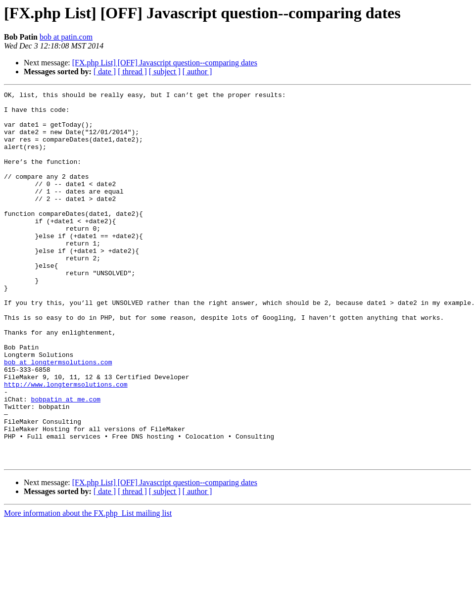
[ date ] (105, 71)
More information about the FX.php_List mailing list (88, 587)
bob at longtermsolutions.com (58, 416)
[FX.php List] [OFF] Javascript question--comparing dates (164, 62)
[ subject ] (165, 71)
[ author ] (197, 71)
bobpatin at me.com (65, 461)
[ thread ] (132, 71)
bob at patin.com (66, 37)
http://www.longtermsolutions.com (66, 443)
